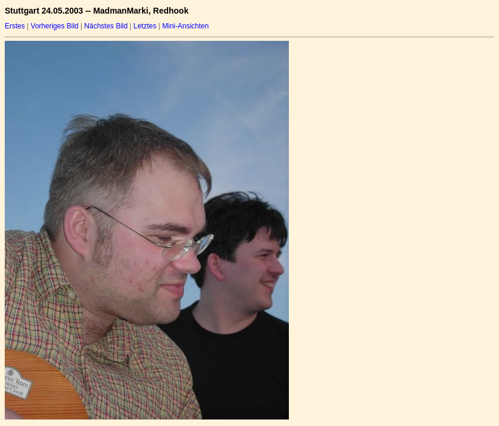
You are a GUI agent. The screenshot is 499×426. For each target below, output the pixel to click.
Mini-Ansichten (185, 26)
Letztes (145, 26)
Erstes (15, 26)
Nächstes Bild (105, 26)
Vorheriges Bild (55, 26)
